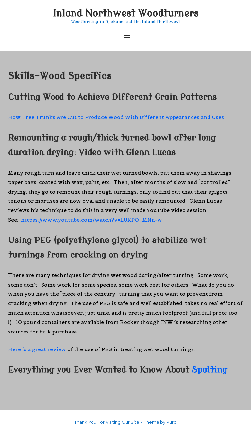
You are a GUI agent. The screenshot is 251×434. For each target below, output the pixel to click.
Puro (171, 422)
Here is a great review (37, 349)
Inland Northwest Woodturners (125, 13)
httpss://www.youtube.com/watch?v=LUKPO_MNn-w (91, 219)
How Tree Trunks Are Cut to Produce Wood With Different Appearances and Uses (116, 117)
